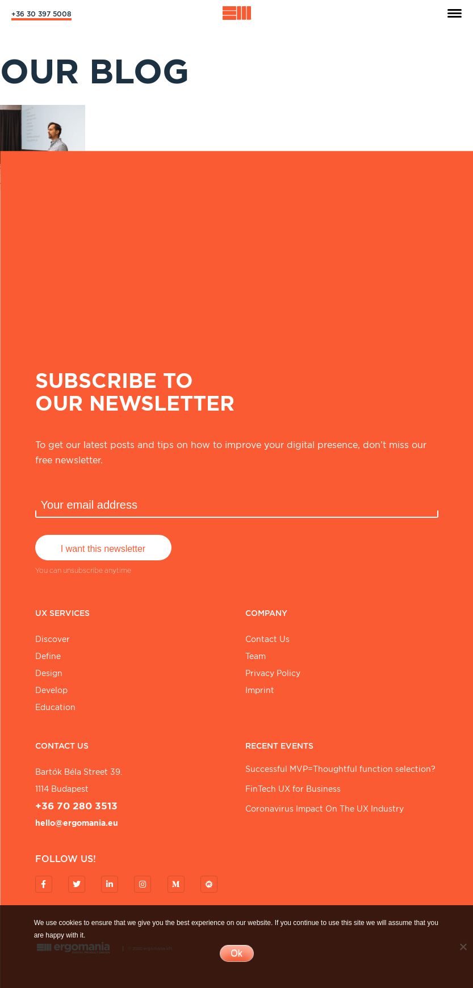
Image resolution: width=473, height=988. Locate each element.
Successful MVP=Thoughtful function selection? (340, 769)
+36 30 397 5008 (41, 14)
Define (48, 656)
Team (255, 656)
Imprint (259, 690)
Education (55, 707)
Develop (51, 690)
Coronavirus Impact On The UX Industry (324, 808)
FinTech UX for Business (293, 788)
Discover (52, 639)
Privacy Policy (272, 673)
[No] (462, 946)
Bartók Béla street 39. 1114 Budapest (78, 780)
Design (48, 673)
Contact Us (267, 639)
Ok (236, 953)
